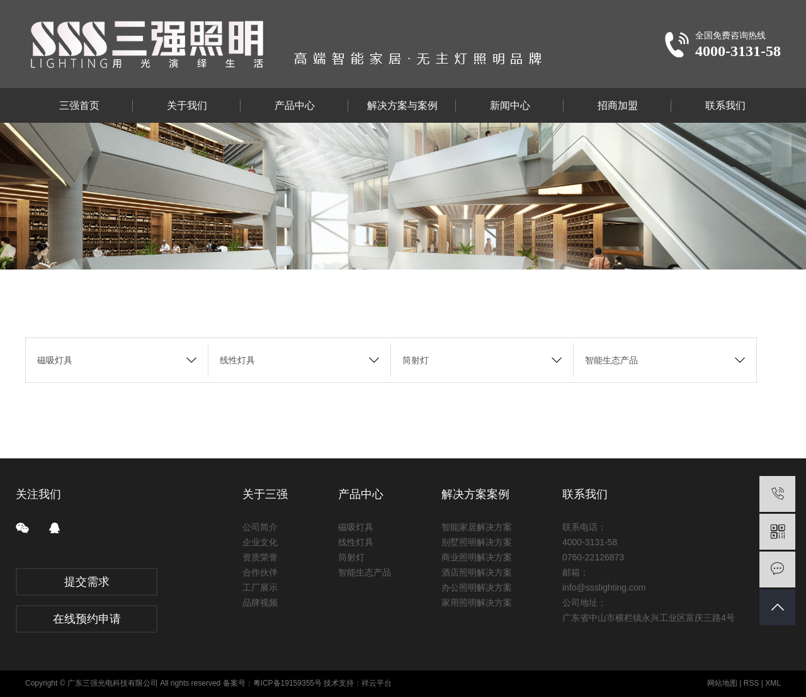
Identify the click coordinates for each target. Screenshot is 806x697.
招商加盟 (618, 105)
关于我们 (187, 105)
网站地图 (722, 683)
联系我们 (725, 105)
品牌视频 (260, 603)
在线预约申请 (87, 619)
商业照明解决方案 (476, 557)
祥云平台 (376, 683)
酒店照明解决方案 (476, 572)
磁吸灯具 (54, 360)
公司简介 (260, 527)
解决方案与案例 (402, 105)
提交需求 (87, 581)
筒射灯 (415, 360)
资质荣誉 (260, 557)
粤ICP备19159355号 (287, 683)
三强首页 (79, 105)
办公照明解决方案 (476, 587)
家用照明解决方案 (476, 603)
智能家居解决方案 (476, 527)
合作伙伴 (260, 572)
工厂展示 (260, 587)
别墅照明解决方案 (476, 542)
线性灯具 (237, 360)
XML (773, 683)
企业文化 (260, 542)
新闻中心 (510, 105)
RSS (751, 683)
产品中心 (295, 105)
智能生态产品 (611, 360)
